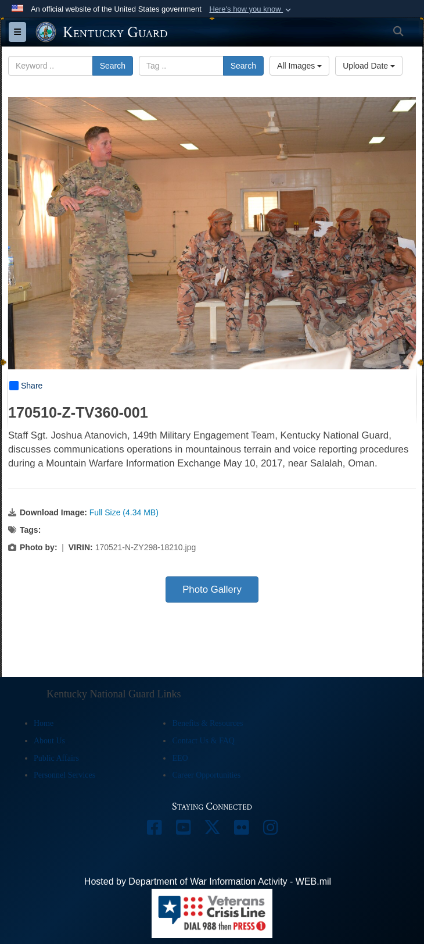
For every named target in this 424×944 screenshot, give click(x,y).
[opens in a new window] (153, 830)
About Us (49, 740)
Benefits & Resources (207, 723)
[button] (251, 9)
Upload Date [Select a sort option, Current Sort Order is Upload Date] (369, 65)
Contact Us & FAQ (203, 740)
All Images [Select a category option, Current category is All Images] (299, 65)
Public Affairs (56, 758)
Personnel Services (64, 775)
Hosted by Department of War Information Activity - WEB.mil (207, 881)
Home (43, 723)
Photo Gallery (212, 589)
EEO (180, 758)
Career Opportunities (206, 775)
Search (112, 65)
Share (25, 385)
